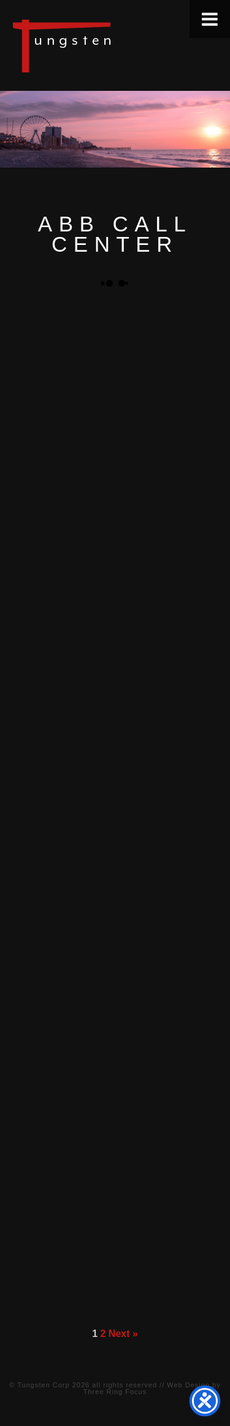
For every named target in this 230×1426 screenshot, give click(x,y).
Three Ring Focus (115, 1391)
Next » (123, 1334)
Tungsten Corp (43, 1385)
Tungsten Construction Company (104, 45)
